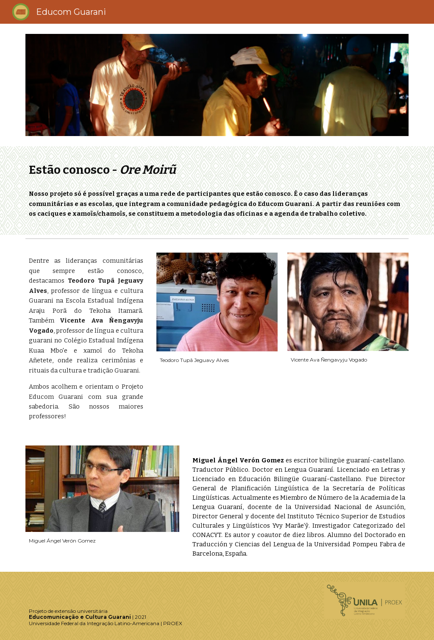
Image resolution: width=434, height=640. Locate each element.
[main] (217, 169)
